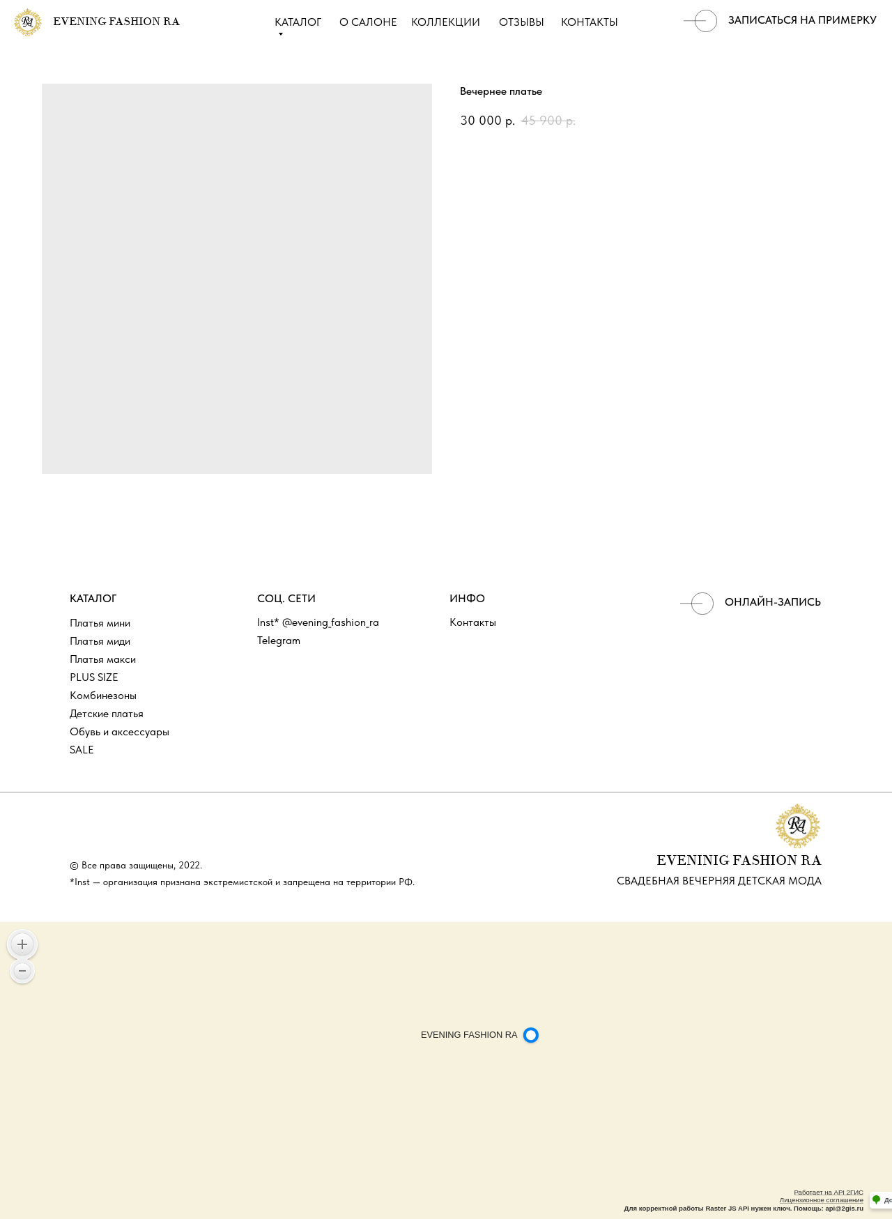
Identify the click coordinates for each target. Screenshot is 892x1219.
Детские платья (107, 713)
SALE (82, 749)
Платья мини (100, 622)
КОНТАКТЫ (589, 22)
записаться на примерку (802, 19)
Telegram (278, 640)
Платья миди (100, 640)
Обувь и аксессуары (119, 731)
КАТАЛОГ (298, 22)
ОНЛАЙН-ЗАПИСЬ (773, 601)
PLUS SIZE (94, 677)
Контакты (472, 622)
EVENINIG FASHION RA (739, 861)
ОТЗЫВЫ (521, 22)
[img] (700, 21)
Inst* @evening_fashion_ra (318, 622)
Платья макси (103, 659)
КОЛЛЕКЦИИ (445, 22)
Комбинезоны (103, 695)
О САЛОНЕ (368, 22)
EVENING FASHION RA (116, 22)
